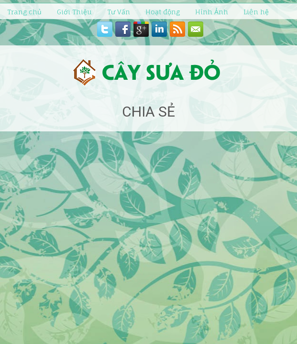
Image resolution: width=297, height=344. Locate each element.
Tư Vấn (118, 12)
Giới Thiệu (74, 12)
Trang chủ (24, 12)
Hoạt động (162, 12)
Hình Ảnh (211, 12)
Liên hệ (256, 12)
